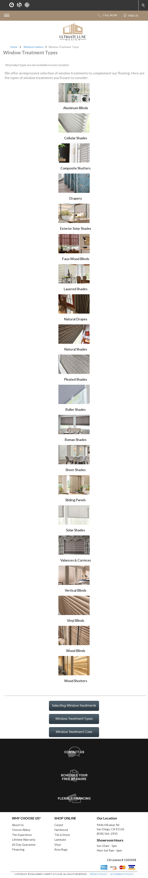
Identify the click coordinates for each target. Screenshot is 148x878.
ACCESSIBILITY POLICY (122, 874)
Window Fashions (34, 46)
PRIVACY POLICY (98, 874)
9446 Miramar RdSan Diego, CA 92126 (110, 827)
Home (13, 46)
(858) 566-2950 (107, 833)
